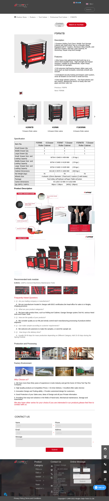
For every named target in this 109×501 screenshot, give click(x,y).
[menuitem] (58, 10)
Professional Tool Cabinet (59, 17)
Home (24, 17)
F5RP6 (64, 87)
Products (32, 17)
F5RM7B (73, 17)
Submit (54, 450)
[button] (58, 10)
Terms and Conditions (33, 498)
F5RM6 (61, 91)
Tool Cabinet (42, 17)
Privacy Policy (19, 498)
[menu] (58, 10)
